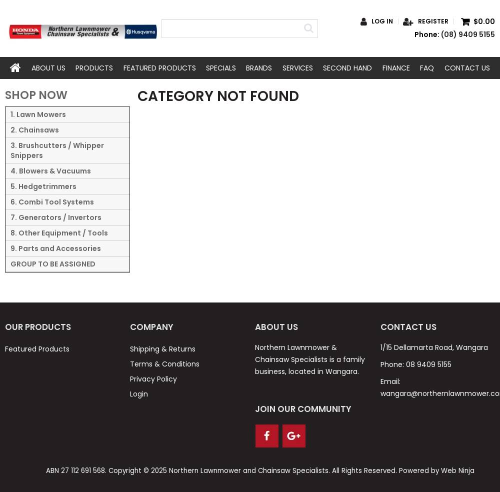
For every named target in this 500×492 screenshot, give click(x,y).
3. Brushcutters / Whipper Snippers (57, 150)
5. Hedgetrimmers (43, 187)
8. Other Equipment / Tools (59, 233)
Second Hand (347, 68)
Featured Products (160, 68)
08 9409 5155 (429, 365)
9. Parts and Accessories (55, 249)
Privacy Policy (153, 379)
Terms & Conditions (165, 364)
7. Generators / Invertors (56, 217)
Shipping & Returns (163, 349)
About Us (49, 68)
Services (297, 68)
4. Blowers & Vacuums (50, 171)
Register (433, 21)
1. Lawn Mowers (38, 115)
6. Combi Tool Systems (52, 202)
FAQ (427, 68)
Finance (396, 68)
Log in (382, 21)
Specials (221, 68)
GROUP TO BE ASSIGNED (53, 264)
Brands (259, 68)
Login (139, 394)
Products (94, 68)
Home (15, 68)
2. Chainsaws (34, 130)
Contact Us (467, 68)
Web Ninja (457, 471)
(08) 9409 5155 (468, 35)
